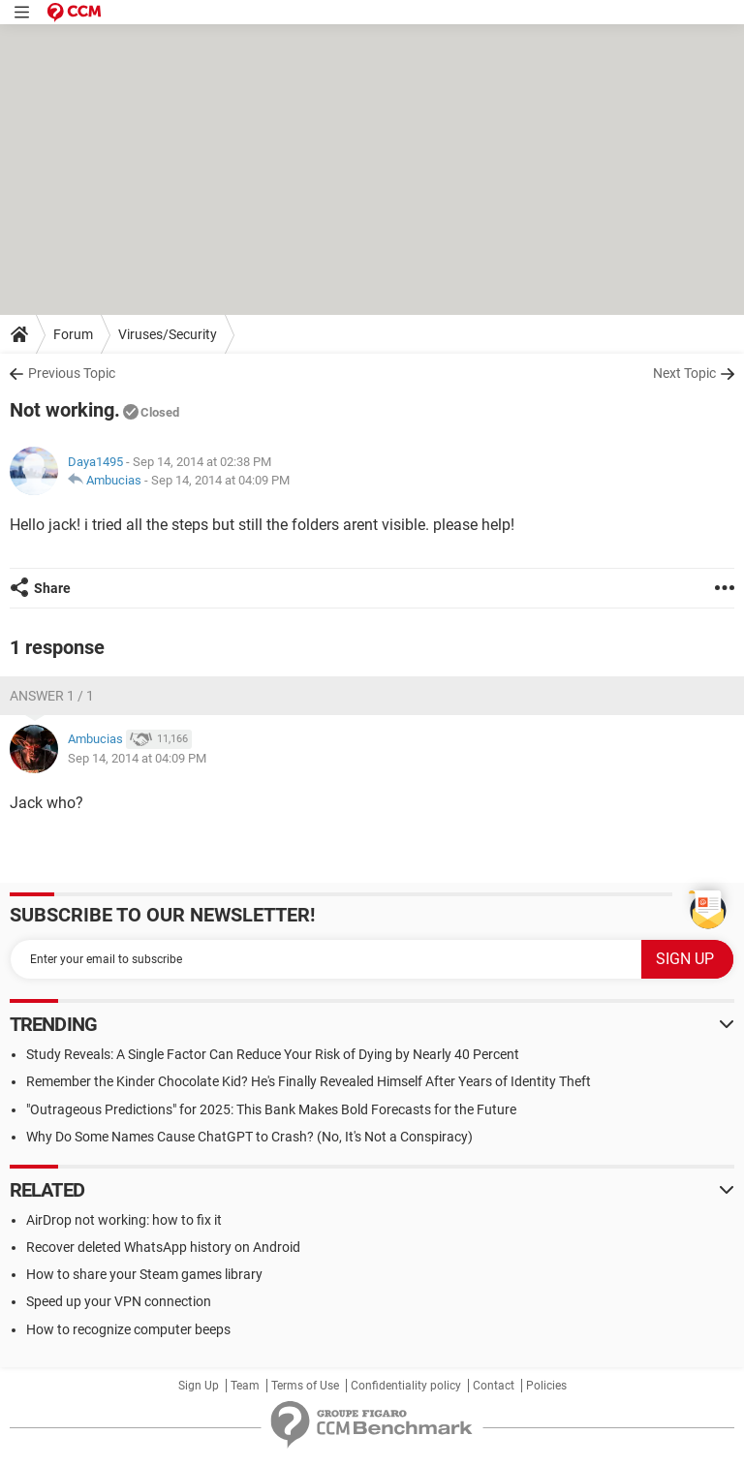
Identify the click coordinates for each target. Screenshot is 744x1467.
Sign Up (198, 1385)
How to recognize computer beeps (128, 1329)
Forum (73, 334)
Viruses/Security (167, 334)
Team (245, 1385)
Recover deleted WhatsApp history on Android (163, 1247)
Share (52, 588)
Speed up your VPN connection (118, 1301)
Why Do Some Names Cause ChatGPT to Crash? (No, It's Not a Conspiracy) (249, 1136)
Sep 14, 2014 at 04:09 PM (220, 480)
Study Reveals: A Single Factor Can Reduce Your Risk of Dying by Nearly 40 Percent (272, 1054)
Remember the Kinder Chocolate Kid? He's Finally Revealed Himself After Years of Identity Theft (308, 1081)
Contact (493, 1385)
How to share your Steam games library (144, 1274)
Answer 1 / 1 (52, 695)
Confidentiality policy (406, 1385)
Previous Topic (71, 373)
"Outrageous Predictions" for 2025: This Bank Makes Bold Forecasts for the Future (271, 1109)
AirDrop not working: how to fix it (124, 1220)
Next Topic (684, 373)
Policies (546, 1385)
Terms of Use (305, 1385)
